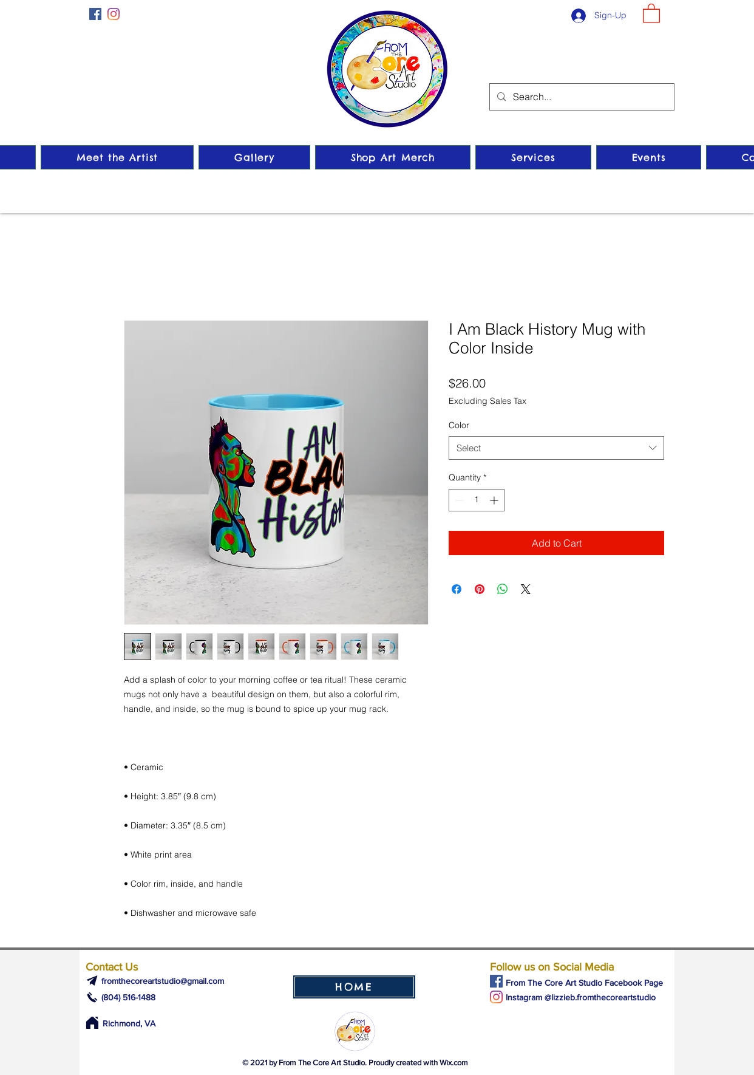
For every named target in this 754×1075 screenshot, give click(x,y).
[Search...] (580, 97)
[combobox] (556, 448)
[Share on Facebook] (456, 589)
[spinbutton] (476, 500)
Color (459, 425)
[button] (651, 12)
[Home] (92, 1023)
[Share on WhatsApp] (502, 589)
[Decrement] (458, 500)
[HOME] (354, 987)
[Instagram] (113, 14)
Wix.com (454, 1062)
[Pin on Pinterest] (479, 589)
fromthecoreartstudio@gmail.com (162, 981)
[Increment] (495, 500)
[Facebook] (95, 14)
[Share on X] (525, 589)
